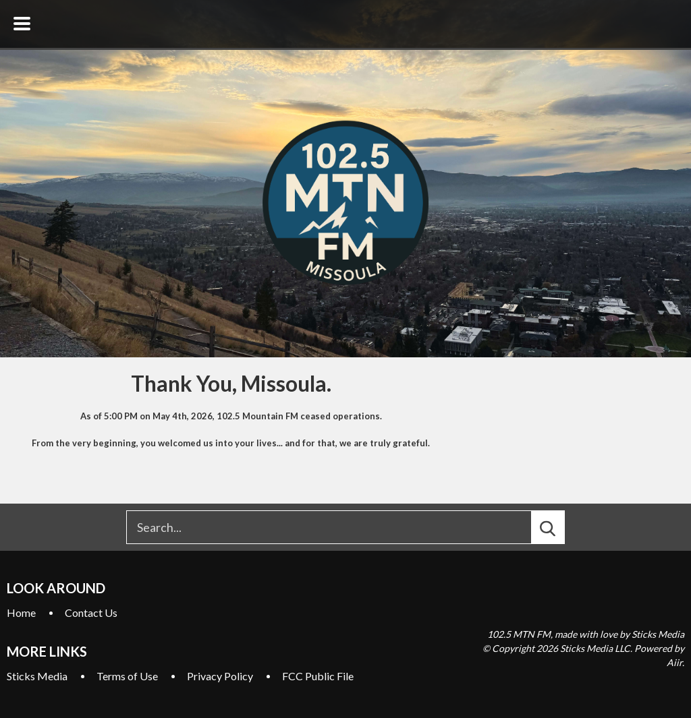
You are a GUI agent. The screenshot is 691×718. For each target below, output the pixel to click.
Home (21, 612)
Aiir (674, 662)
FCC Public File (318, 675)
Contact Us (91, 612)
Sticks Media (37, 675)
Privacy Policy (220, 675)
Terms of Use (127, 675)
